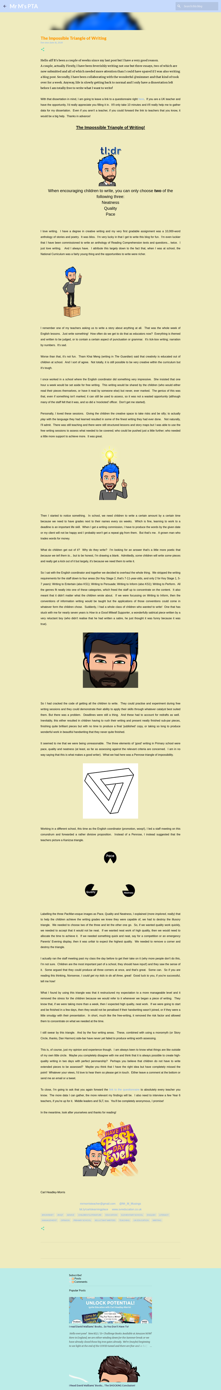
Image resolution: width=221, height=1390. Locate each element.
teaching (124, 1220)
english (151, 1215)
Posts (76, 1278)
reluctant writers (105, 1220)
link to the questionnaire (124, 1089)
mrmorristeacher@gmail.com (98, 1203)
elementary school (132, 1215)
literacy (164, 1215)
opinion (65, 1220)
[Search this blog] (200, 6)
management (49, 1220)
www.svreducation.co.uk (127, 1209)
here (141, 99)
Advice (70, 1215)
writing (157, 1220)
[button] (43, 49)
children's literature (90, 1215)
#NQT (60, 1215)
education (111, 1215)
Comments (79, 1281)
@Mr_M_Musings (130, 1203)
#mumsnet (48, 1215)
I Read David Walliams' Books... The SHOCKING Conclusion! (102, 1385)
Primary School (82, 1220)
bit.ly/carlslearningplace (93, 1209)
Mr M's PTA (24, 6)
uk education (141, 1220)
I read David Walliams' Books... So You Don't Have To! (99, 1326)
